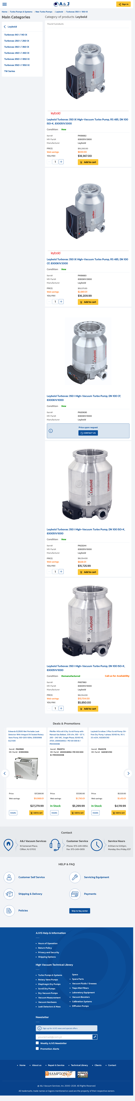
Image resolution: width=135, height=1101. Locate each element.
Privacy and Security (48, 952)
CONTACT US (90, 432)
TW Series (9, 71)
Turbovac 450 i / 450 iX (16, 53)
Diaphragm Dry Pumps (49, 984)
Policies (23, 911)
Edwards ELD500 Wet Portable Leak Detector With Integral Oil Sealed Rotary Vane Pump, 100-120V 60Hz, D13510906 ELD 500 (26, 736)
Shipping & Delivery (30, 894)
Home (4, 11)
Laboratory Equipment (83, 992)
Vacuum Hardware (47, 1002)
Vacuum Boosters (81, 997)
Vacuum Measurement (49, 997)
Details (13, 812)
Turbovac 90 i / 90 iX (15, 34)
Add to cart (90, 162)
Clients (98, 1065)
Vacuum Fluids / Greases (84, 983)
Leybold (59, 11)
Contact (112, 1065)
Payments (90, 894)
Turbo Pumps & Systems (21, 11)
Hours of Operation (48, 943)
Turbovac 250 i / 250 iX (16, 41)
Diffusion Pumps (80, 1006)
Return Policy (45, 947)
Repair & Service (56, 1065)
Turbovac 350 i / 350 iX (77, 11)
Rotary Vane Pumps (48, 979)
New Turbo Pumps (44, 11)
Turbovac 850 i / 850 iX (17, 59)
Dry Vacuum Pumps (48, 993)
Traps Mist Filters (80, 988)
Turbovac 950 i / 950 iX (17, 65)
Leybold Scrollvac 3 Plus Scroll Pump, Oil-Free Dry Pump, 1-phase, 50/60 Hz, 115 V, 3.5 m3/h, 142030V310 (108, 734)
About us (36, 1065)
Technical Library (79, 1065)
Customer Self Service (31, 877)
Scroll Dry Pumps (46, 988)
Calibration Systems (82, 1001)
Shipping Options (47, 956)
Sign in (125, 4)
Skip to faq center (80, 910)
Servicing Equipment (96, 877)
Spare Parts (78, 979)
